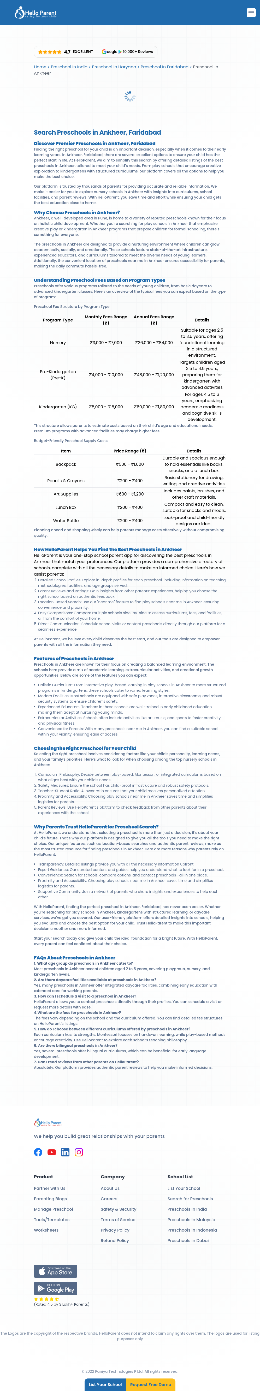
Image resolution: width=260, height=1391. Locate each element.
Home (40, 67)
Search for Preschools (190, 1199)
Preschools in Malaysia (191, 1220)
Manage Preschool (53, 1209)
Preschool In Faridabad (164, 67)
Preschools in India (187, 1209)
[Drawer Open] (251, 12)
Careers (109, 1199)
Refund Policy (115, 1241)
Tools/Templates (51, 1220)
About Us (110, 1188)
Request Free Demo (150, 1385)
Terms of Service (118, 1220)
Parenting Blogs (50, 1199)
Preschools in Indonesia (192, 1230)
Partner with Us (50, 1188)
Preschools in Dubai (188, 1241)
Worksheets (46, 1230)
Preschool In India (69, 67)
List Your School (105, 1385)
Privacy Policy (115, 1230)
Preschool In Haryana (114, 67)
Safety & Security (119, 1209)
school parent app (113, 555)
